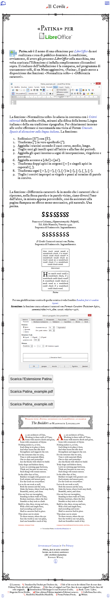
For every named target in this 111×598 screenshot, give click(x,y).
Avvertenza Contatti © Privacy (55, 546)
